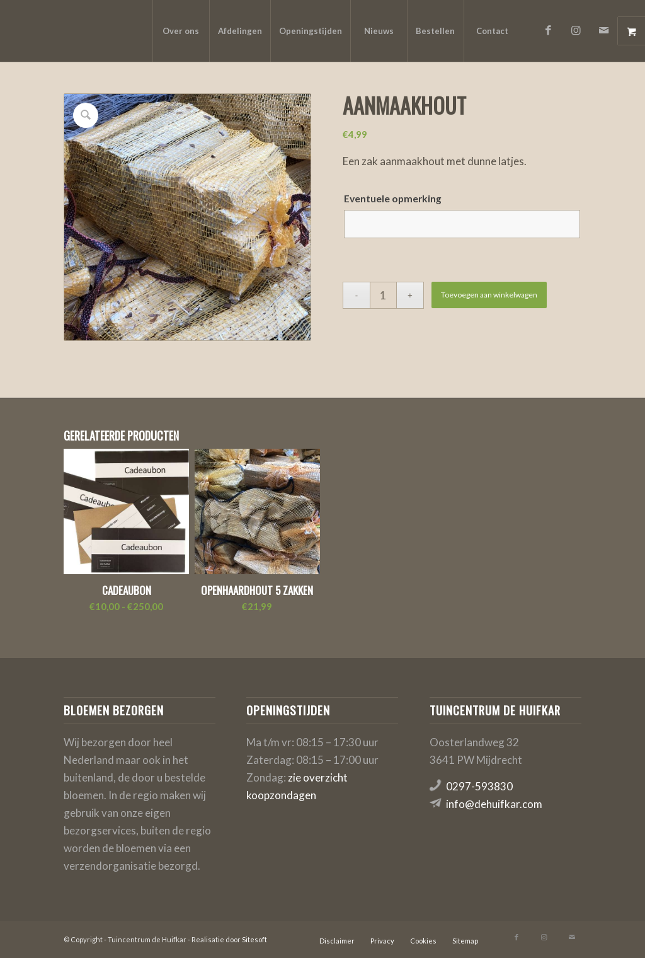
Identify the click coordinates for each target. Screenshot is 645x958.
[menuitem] (180, 31)
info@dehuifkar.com (494, 804)
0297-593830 (479, 786)
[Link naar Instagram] (576, 30)
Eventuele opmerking (393, 198)
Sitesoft (254, 939)
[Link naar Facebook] (548, 30)
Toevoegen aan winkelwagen (489, 294)
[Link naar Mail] (604, 30)
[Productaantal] (383, 295)
